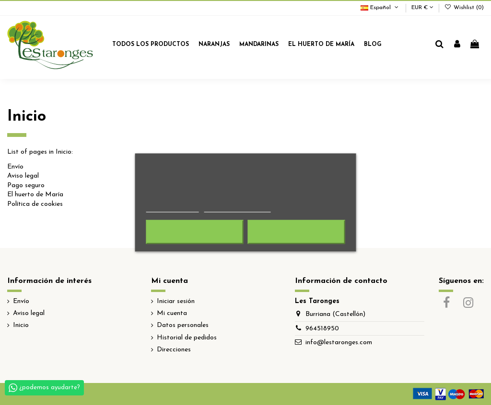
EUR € (422, 8)
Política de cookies (35, 204)
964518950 (322, 328)
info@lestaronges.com (338, 342)
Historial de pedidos (187, 337)
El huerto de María (35, 194)
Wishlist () (464, 8)
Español (380, 8)
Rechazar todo (195, 232)
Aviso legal (23, 176)
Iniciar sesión (176, 301)
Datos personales (183, 325)
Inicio (21, 325)
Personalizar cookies (237, 208)
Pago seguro (26, 185)
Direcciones (174, 349)
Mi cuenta (172, 313)
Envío (15, 166)
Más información (172, 208)
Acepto (296, 232)
